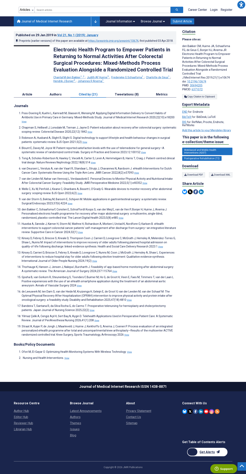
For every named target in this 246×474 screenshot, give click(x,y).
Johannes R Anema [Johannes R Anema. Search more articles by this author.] (91, 81)
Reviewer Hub (23, 423)
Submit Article (182, 21)
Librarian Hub (23, 429)
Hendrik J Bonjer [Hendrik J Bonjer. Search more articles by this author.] (64, 81)
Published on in (57, 35)
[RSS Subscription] (217, 411)
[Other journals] (95, 21)
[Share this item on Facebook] (195, 191)
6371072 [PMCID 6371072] (197, 89)
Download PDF (193, 174)
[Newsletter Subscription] (207, 452)
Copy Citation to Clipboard (199, 96)
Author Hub (21, 411)
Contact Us (133, 417)
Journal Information (120, 21)
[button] (241, 4)
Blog (73, 435)
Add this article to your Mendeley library (206, 130)
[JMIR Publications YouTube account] (206, 411)
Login (214, 10)
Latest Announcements (86, 411)
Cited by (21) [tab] (88, 94)
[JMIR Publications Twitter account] (190, 411)
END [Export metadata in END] (185, 111)
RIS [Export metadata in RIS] (184, 122)
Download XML (220, 174)
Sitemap (131, 423)
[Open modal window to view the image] (32, 45)
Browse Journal (153, 21)
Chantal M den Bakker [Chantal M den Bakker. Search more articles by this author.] (69, 77)
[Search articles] (177, 10)
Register (226, 10)
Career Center (197, 10)
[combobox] (102, 10)
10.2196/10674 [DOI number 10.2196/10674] (196, 81)
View (24, 121)
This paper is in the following (205, 139)
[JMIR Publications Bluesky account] (184, 411)
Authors (75, 417)
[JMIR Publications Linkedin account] (200, 411)
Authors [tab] (56, 94)
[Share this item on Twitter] (190, 191)
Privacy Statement (138, 411)
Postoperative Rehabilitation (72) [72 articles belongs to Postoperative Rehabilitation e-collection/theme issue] (202, 158)
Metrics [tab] (162, 94)
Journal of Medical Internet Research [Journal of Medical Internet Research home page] (44, 21)
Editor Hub (21, 417)
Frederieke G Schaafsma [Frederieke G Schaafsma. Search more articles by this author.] (127, 77)
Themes (75, 423)
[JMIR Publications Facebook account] (195, 411)
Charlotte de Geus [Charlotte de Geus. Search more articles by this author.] (158, 77)
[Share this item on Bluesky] (184, 191)
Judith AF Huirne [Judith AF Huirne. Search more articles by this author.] (98, 77)
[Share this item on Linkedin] (201, 191)
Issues (75, 429)
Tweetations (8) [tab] (127, 94)
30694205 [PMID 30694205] (196, 85)
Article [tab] (27, 94)
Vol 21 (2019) (77, 35)
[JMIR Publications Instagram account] (211, 411)
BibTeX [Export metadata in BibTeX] (187, 117)
